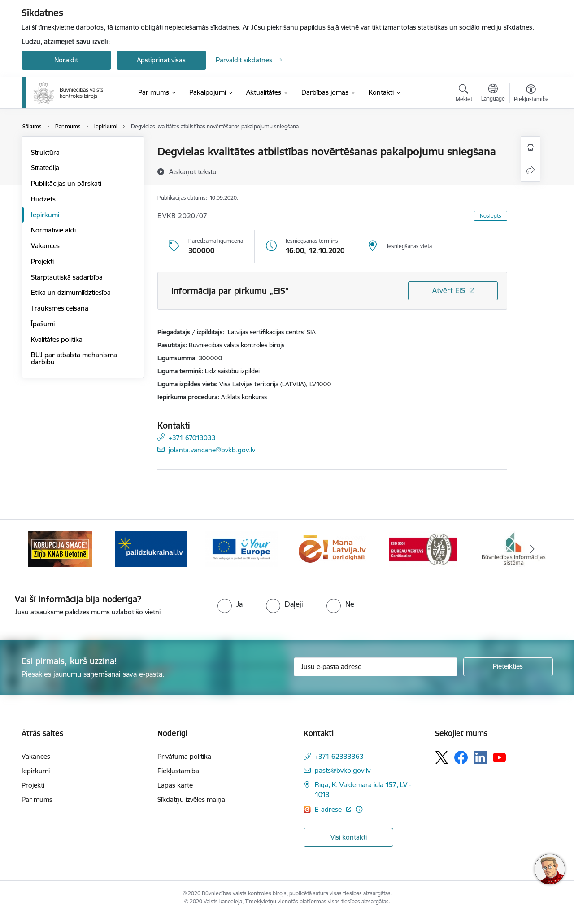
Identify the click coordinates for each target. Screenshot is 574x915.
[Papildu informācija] (359, 809)
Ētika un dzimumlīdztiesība (71, 292)
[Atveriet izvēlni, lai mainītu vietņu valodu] (493, 93)
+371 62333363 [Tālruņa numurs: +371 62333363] (339, 756)
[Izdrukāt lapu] (530, 148)
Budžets (43, 199)
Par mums (37, 799)
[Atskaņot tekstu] (193, 171)
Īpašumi (43, 324)
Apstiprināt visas (161, 60)
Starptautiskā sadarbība (67, 277)
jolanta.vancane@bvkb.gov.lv (212, 449)
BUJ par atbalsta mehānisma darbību (74, 358)
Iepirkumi (45, 214)
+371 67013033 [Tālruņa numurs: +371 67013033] (192, 437)
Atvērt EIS (448, 290)
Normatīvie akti (53, 230)
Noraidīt (66, 60)
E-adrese (329, 809)
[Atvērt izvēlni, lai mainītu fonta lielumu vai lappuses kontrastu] (531, 94)
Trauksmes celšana (59, 308)
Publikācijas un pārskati (66, 183)
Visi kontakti (348, 837)
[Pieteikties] (508, 666)
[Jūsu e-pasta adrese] (375, 666)
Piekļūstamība (178, 770)
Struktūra (45, 152)
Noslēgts (490, 215)
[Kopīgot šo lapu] (530, 170)
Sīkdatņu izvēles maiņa (191, 799)
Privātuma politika (184, 756)
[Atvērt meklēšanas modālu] (464, 94)
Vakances (45, 245)
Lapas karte (175, 785)
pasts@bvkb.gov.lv (342, 770)
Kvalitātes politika (57, 339)
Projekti (42, 261)
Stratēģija (45, 167)
